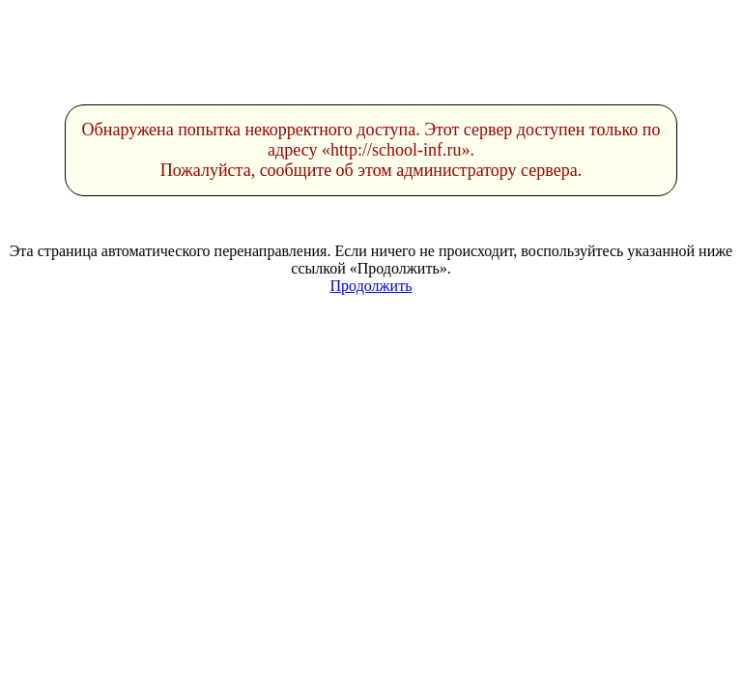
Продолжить (371, 285)
